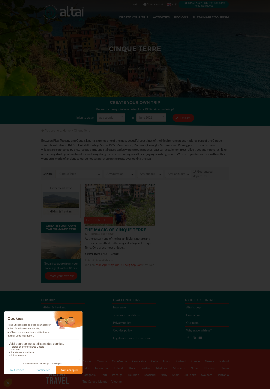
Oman (225, 368)
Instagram (194, 338)
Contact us (193, 314)
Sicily (164, 374)
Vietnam (116, 381)
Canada (102, 361)
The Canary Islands (94, 381)
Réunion (133, 374)
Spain (175, 374)
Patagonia (89, 374)
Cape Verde (119, 361)
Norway (209, 368)
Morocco (178, 368)
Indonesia (101, 368)
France (195, 361)
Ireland (118, 368)
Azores (87, 361)
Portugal (117, 374)
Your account (155, 4)
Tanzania (223, 374)
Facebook (188, 338)
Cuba (154, 361)
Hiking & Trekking (54, 307)
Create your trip (133, 17)
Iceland (224, 361)
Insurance (119, 307)
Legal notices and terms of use (132, 338)
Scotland (150, 374)
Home (66, 130)
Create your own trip (61, 275)
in (132, 117)
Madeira (161, 368)
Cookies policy (122, 330)
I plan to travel (85, 117)
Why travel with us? (199, 330)
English (169, 4)
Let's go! (185, 117)
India (85, 368)
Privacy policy (122, 322)
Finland (181, 361)
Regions (181, 17)
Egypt (167, 361)
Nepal (194, 368)
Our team (192, 322)
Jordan (145, 368)
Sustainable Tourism (210, 17)
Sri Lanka (190, 374)
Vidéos (200, 338)
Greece (209, 361)
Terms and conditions (126, 314)
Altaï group (193, 307)
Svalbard (206, 374)
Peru (104, 374)
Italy (132, 368)
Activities (161, 17)
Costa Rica (139, 361)
